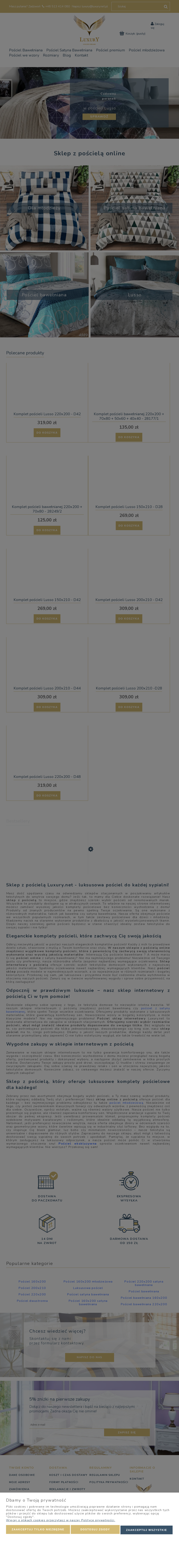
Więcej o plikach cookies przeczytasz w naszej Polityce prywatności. (60, 1521)
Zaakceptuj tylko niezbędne (38, 1530)
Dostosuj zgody (95, 1530)
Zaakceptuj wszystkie (146, 1530)
